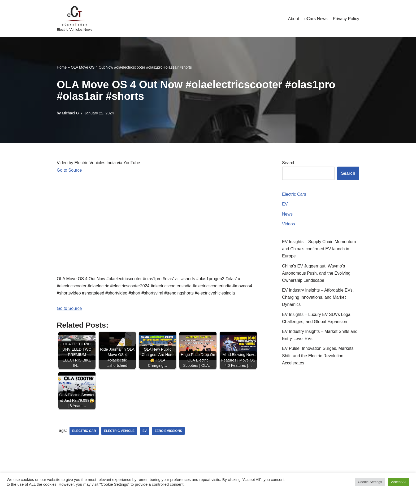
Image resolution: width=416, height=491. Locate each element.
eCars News (315, 18)
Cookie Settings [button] (370, 482)
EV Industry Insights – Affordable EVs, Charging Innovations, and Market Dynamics (318, 297)
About (293, 18)
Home (62, 67)
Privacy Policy (346, 18)
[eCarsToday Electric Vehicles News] (74, 19)
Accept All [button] (398, 482)
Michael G (70, 113)
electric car (84, 431)
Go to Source (69, 170)
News (287, 214)
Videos (288, 224)
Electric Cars (294, 194)
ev (144, 431)
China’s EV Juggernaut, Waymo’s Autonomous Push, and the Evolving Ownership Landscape (316, 273)
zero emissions (168, 431)
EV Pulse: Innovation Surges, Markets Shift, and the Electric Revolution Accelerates (317, 355)
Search (289, 162)
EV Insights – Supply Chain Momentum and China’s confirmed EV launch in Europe (319, 248)
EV (285, 204)
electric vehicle (119, 431)
